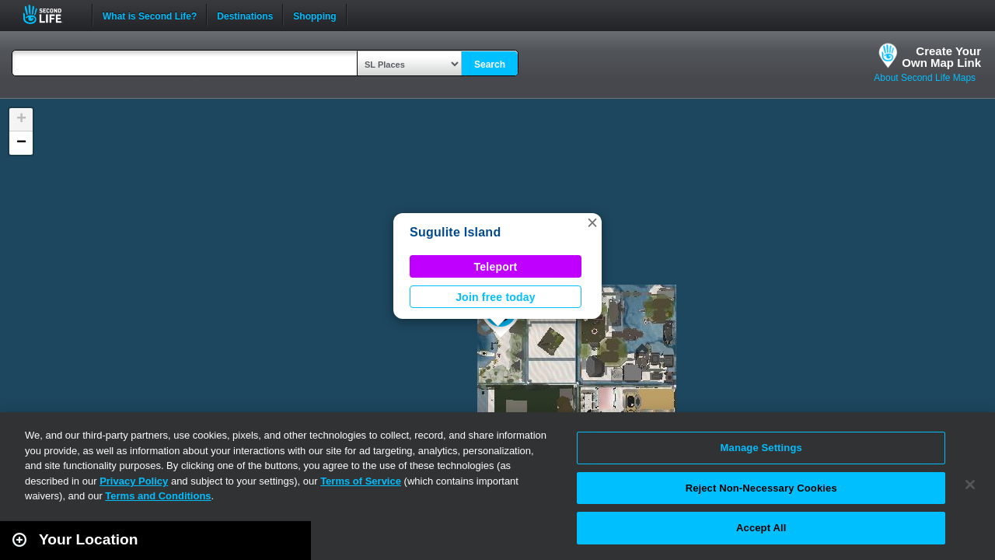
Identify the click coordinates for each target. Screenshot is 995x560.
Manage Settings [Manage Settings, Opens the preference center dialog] (761, 447)
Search (489, 64)
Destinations (245, 15)
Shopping (314, 15)
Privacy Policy (134, 481)
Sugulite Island (455, 232)
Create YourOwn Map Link (941, 56)
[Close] (970, 484)
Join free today (496, 297)
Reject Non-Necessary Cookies (761, 488)
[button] (592, 222)
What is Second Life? (150, 15)
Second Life (51, 14)
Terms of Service (360, 481)
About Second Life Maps (925, 77)
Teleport (496, 267)
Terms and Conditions (158, 496)
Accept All (761, 528)
